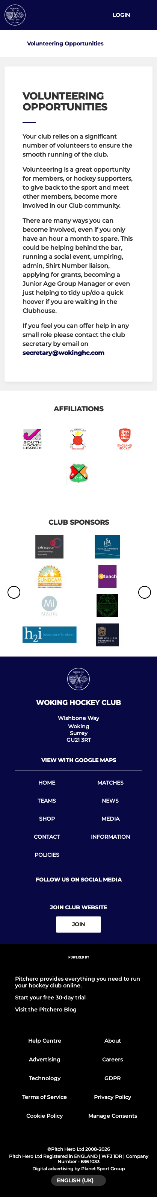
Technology (44, 1078)
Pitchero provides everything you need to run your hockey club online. (77, 982)
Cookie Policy (44, 1115)
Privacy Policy (112, 1097)
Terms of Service (44, 1097)
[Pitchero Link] (78, 967)
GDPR (112, 1078)
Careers (112, 1059)
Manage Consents (112, 1115)
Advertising (44, 1059)
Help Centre (44, 1040)
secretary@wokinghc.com (63, 352)
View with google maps (78, 760)
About (112, 1040)
